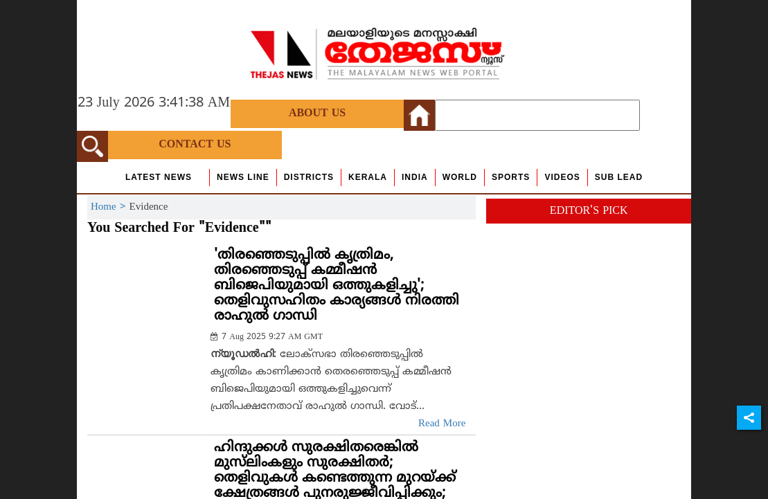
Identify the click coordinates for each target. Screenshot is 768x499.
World (460, 177)
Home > (110, 207)
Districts (309, 177)
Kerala (367, 177)
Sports (511, 177)
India (415, 177)
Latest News (158, 177)
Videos (562, 177)
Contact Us (195, 145)
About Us (317, 113)
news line (243, 177)
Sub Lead (619, 177)
